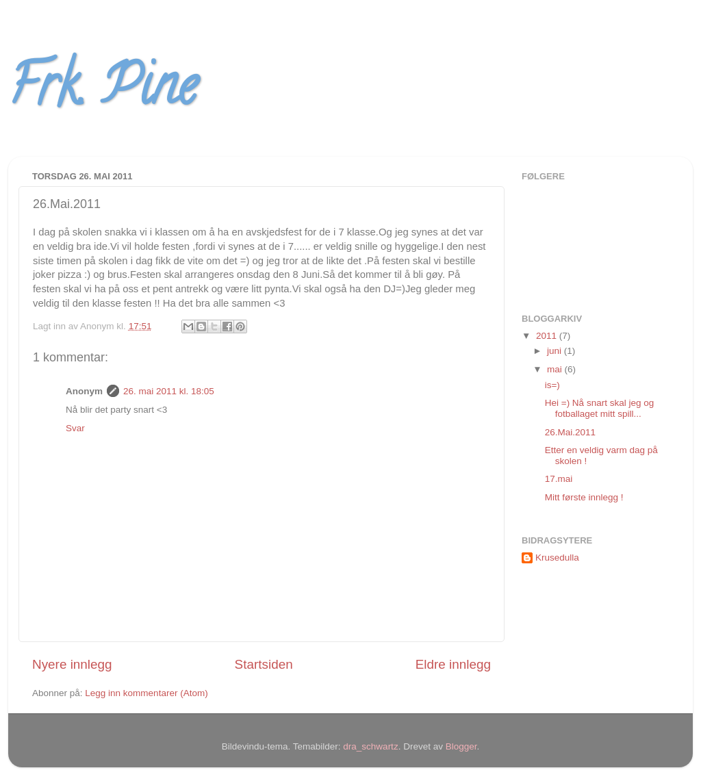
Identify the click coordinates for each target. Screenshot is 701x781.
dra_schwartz (370, 746)
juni (555, 351)
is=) (552, 385)
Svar (75, 428)
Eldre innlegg (453, 664)
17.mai (559, 479)
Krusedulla (557, 557)
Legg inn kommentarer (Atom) (146, 693)
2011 (547, 336)
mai (556, 369)
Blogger (461, 746)
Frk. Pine (102, 91)
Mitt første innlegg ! (584, 497)
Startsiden (264, 664)
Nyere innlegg (72, 664)
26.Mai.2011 (570, 432)
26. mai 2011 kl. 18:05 (168, 391)
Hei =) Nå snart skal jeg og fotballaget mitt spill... (599, 408)
